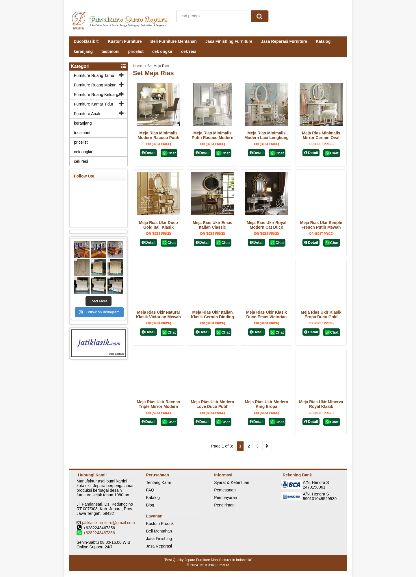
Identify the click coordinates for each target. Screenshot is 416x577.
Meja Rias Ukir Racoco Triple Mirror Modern (158, 404)
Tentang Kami (158, 482)
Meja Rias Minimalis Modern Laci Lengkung (266, 135)
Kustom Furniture (125, 41)
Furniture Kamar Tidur (93, 104)
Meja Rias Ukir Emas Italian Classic (212, 225)
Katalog (323, 41)
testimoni (110, 51)
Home (137, 66)
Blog (150, 505)
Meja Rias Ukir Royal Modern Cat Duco (267, 225)
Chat (169, 153)
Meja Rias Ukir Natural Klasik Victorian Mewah (158, 314)
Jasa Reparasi (159, 546)
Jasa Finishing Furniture (228, 41)
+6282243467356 (99, 532)
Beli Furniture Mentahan (174, 41)
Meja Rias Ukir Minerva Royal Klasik (321, 404)
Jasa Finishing (159, 538)
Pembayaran (225, 497)
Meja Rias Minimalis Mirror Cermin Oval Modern (321, 138)
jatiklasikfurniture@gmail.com (108, 522)
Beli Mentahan (159, 531)
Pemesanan (225, 490)
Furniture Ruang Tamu (94, 75)
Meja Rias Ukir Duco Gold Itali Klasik (158, 225)
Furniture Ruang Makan (95, 85)
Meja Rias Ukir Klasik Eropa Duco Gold (321, 314)
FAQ (150, 490)
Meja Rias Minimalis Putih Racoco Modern (212, 135)
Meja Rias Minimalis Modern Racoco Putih (158, 135)
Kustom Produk (160, 523)
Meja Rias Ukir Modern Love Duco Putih (212, 404)
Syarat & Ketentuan (231, 482)
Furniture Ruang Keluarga (97, 94)
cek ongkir (162, 51)
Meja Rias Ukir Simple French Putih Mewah (321, 225)
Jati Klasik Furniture (214, 565)
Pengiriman (224, 505)
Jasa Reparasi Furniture (284, 41)
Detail (148, 153)
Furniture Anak (87, 113)
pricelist (136, 51)
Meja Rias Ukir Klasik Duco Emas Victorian (266, 314)
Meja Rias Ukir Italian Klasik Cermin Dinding (212, 314)
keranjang (83, 51)
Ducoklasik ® (86, 41)
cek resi (188, 51)
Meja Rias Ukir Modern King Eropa (266, 404)
